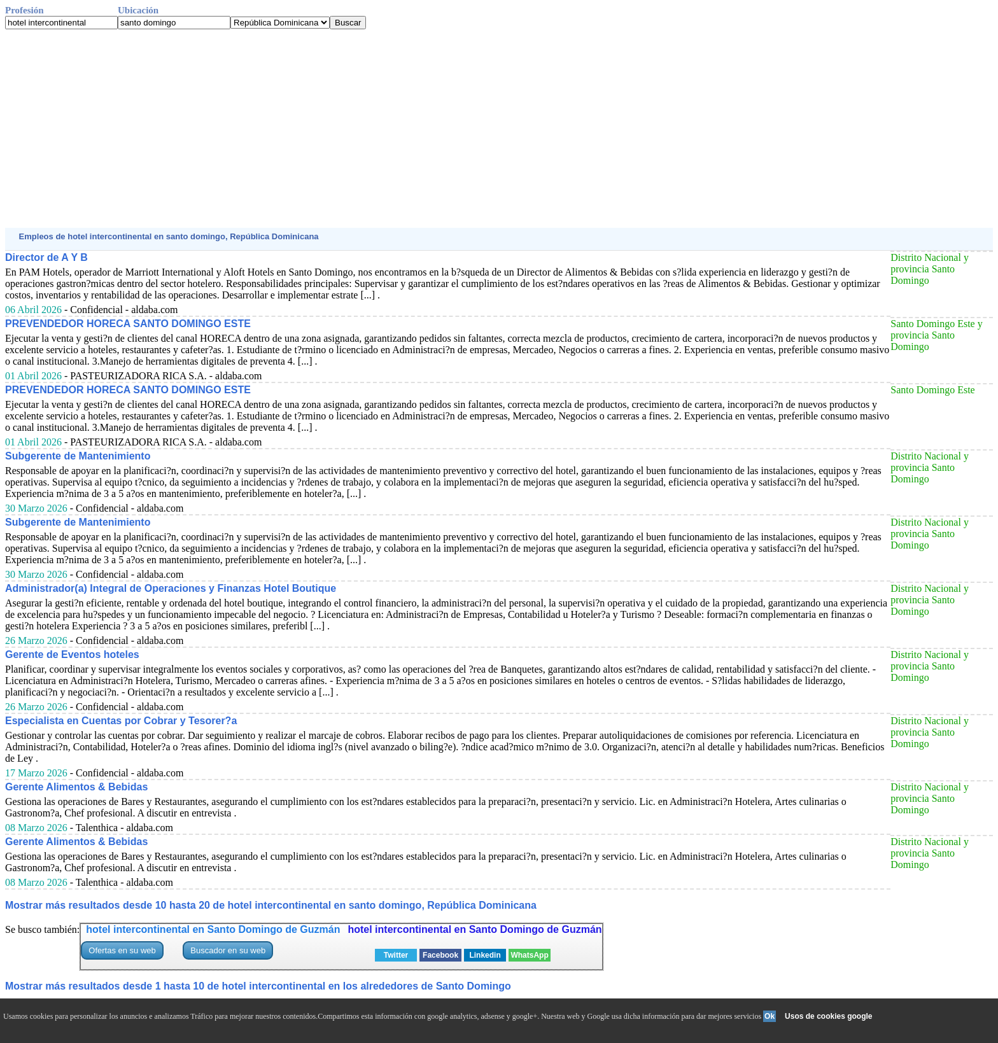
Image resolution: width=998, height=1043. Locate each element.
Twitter (396, 955)
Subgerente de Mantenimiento (77, 456)
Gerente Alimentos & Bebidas (76, 786)
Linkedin (484, 955)
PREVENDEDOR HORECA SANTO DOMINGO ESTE (128, 323)
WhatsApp (529, 955)
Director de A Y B (46, 257)
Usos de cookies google (828, 1016)
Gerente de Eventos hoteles (72, 654)
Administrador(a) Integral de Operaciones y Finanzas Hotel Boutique (170, 588)
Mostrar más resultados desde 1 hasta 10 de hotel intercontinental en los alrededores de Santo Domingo (258, 986)
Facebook (440, 955)
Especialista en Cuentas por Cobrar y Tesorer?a (121, 720)
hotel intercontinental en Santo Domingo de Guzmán (213, 929)
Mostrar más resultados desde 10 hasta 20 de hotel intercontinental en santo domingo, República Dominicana (271, 905)
